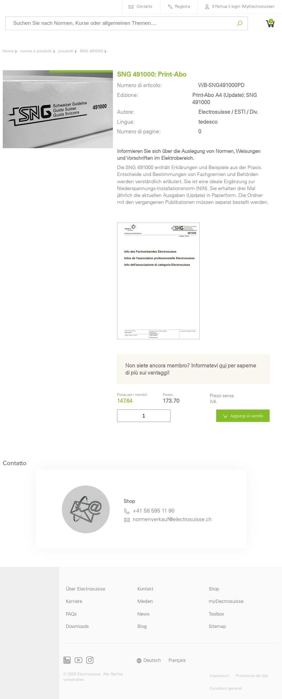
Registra (182, 6)
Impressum (219, 675)
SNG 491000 (91, 50)
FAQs (71, 614)
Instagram (90, 660)
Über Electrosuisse (85, 589)
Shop (214, 589)
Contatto (145, 6)
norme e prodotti (36, 50)
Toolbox (216, 614)
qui (222, 365)
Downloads (77, 626)
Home (8, 50)
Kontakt (145, 589)
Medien (145, 601)
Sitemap (217, 626)
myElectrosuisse (226, 601)
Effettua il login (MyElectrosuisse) (243, 6)
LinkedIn (67, 660)
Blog (142, 626)
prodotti (66, 50)
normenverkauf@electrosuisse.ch (172, 519)
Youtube (78, 660)
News (143, 614)
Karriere (74, 601)
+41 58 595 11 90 (154, 510)
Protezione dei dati (252, 675)
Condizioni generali (226, 688)
